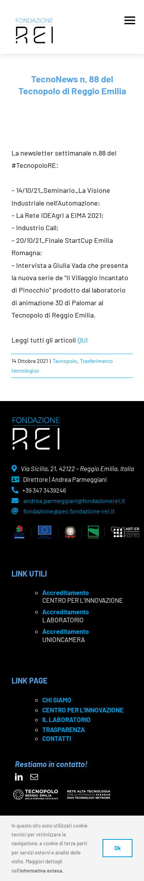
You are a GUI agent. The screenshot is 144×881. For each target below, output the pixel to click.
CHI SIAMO (56, 700)
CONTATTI (56, 738)
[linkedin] (19, 777)
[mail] (34, 777)
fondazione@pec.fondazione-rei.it (69, 511)
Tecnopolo (65, 361)
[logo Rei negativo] (36, 420)
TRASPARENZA (63, 729)
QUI (83, 340)
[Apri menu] (129, 18)
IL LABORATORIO (66, 719)
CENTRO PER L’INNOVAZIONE (83, 710)
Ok (117, 848)
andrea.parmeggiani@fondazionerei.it (74, 500)
